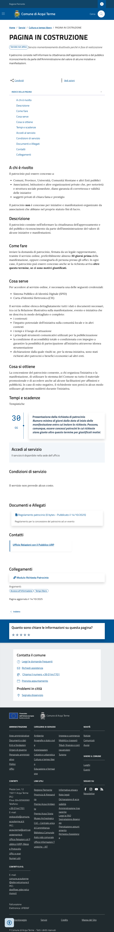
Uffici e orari (15, 853)
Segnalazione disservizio (69, 821)
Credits (64, 920)
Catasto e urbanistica (44, 754)
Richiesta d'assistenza (69, 835)
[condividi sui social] (16, 80)
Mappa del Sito (89, 920)
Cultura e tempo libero (40, 27)
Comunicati (89, 740)
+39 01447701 (16, 808)
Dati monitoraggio (18, 920)
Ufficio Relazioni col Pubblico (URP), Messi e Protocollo (19, 844)
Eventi (87, 769)
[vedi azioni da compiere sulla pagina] (67, 80)
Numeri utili (14, 858)
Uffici (11, 769)
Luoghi (87, 765)
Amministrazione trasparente (69, 810)
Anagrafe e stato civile (44, 743)
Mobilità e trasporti (68, 740)
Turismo (62, 754)
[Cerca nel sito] (100, 13)
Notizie (87, 735)
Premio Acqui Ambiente (44, 806)
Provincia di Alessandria (44, 797)
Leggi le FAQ (65, 815)
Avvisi (86, 745)
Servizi (22, 27)
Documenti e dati (17, 740)
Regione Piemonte (17, 3)
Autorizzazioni (41, 750)
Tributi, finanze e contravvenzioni (69, 747)
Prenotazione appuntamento (69, 828)
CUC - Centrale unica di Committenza (44, 825)
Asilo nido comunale (44, 837)
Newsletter (89, 793)
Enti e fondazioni (17, 745)
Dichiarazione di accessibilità (69, 802)
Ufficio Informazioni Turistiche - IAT (44, 844)
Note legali (64, 794)
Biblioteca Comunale (44, 832)
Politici (12, 764)
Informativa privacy (68, 790)
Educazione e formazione (44, 771)
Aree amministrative (19, 735)
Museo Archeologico (44, 818)
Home (12, 27)
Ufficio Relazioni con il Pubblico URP (33, 545)
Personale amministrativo (19, 757)
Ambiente (39, 735)
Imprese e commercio (69, 735)
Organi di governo (18, 750)
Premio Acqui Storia (43, 813)
